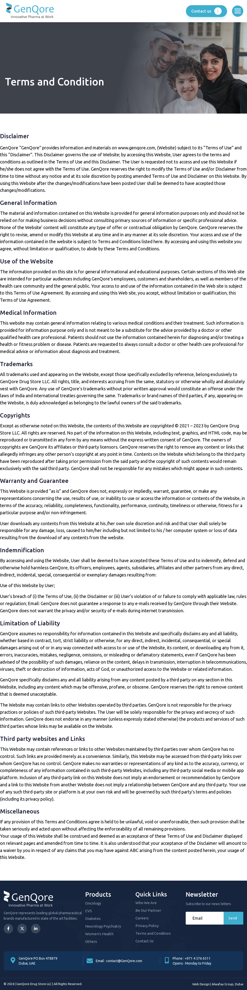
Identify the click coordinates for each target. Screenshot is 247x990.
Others (91, 941)
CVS (88, 911)
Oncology (93, 903)
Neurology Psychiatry (103, 926)
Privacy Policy (147, 926)
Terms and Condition (153, 933)
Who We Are (146, 903)
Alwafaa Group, (223, 984)
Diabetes (93, 918)
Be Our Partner (148, 910)
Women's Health (99, 934)
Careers (142, 918)
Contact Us (144, 941)
